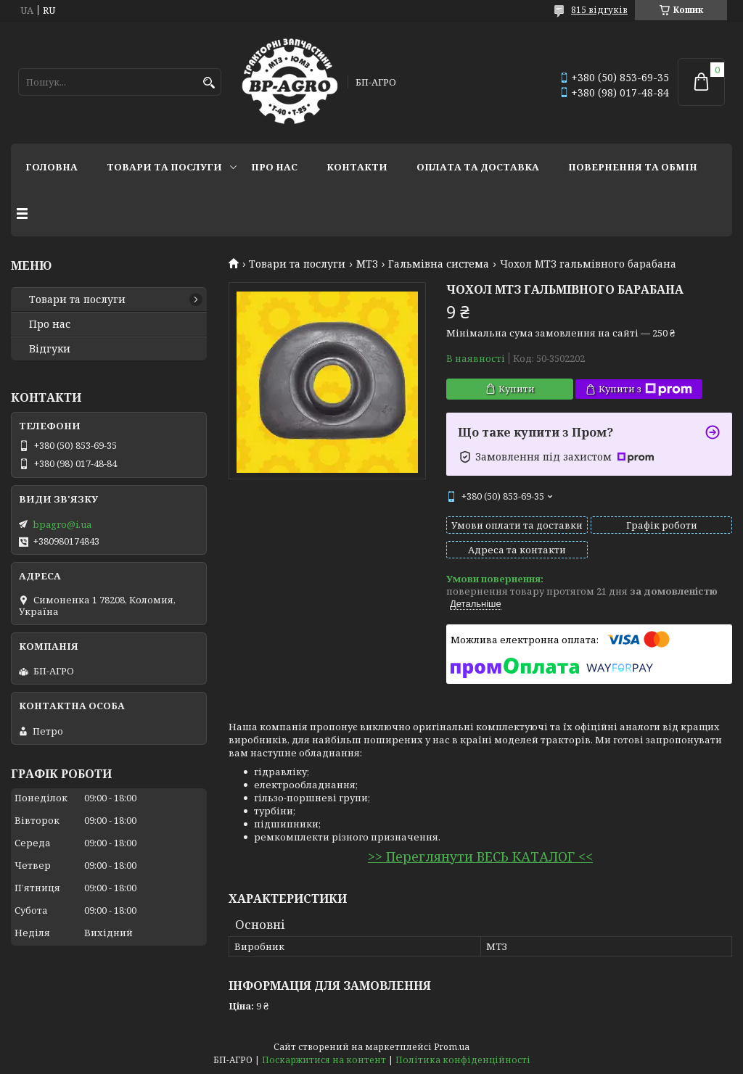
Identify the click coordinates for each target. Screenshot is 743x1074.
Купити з (645, 389)
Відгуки (49, 348)
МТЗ (367, 264)
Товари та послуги (164, 166)
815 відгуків (599, 10)
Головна (51, 166)
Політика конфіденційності (462, 1060)
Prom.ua (451, 1047)
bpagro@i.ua (62, 524)
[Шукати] (208, 83)
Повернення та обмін (632, 166)
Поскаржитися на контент (324, 1060)
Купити (516, 388)
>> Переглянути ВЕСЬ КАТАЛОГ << (480, 856)
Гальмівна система (438, 264)
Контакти (357, 166)
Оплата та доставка (477, 166)
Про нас (274, 166)
